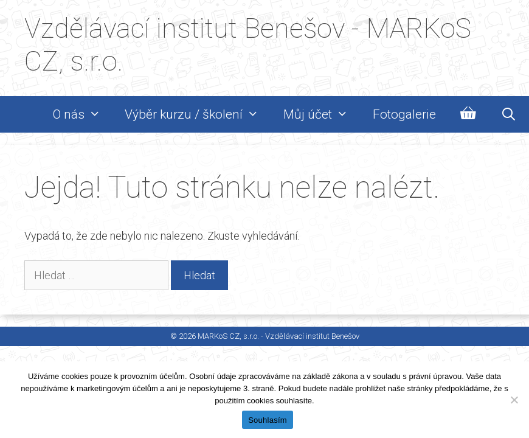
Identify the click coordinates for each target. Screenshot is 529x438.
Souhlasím (267, 420)
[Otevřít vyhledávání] (508, 114)
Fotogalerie (404, 114)
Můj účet (322, 114)
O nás (83, 114)
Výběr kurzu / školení (198, 114)
